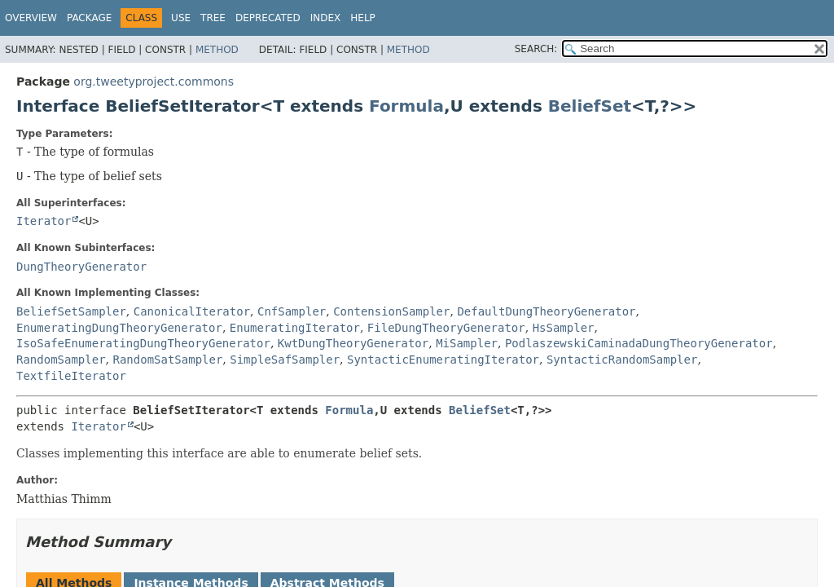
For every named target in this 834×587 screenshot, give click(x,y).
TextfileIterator (71, 375)
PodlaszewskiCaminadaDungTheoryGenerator (639, 343)
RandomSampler (61, 359)
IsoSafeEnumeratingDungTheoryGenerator (143, 343)
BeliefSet (589, 106)
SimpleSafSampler (285, 359)
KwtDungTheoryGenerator (353, 343)
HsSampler (564, 327)
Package (89, 18)
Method (217, 49)
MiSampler (467, 343)
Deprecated (268, 18)
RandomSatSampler (167, 359)
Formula (406, 106)
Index (325, 18)
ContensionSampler (391, 311)
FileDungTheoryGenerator (446, 327)
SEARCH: (536, 49)
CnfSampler (291, 311)
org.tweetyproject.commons (153, 81)
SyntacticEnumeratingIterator (443, 359)
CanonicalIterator (192, 311)
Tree (213, 18)
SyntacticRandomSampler (621, 359)
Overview (31, 18)
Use (181, 18)
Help (362, 18)
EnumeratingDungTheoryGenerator (119, 327)
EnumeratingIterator (295, 327)
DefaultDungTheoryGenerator (546, 311)
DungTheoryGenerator (81, 266)
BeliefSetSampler (71, 311)
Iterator (43, 220)
